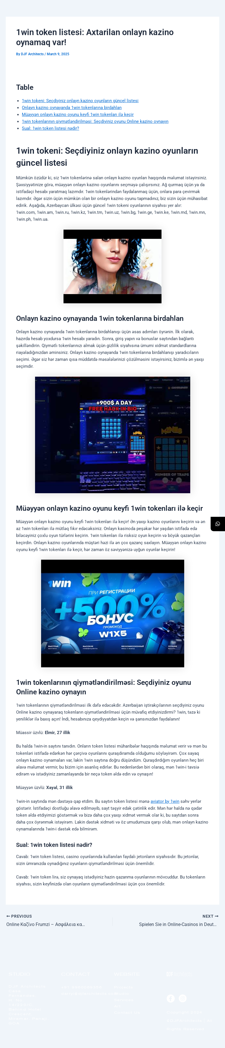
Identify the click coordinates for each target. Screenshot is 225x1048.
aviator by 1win (165, 801)
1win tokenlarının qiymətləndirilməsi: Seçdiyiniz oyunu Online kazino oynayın (95, 121)
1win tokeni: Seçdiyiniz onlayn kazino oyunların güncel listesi (80, 100)
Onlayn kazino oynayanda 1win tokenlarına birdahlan (72, 107)
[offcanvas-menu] (208, 20)
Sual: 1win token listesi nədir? (50, 128)
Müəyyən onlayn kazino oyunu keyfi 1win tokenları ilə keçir (78, 114)
